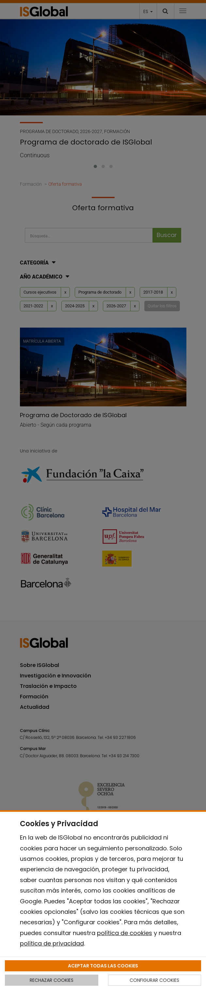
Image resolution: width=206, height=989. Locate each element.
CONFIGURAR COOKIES (154, 980)
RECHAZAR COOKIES (51, 980)
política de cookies (124, 933)
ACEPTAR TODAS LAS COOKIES (103, 966)
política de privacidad (52, 943)
